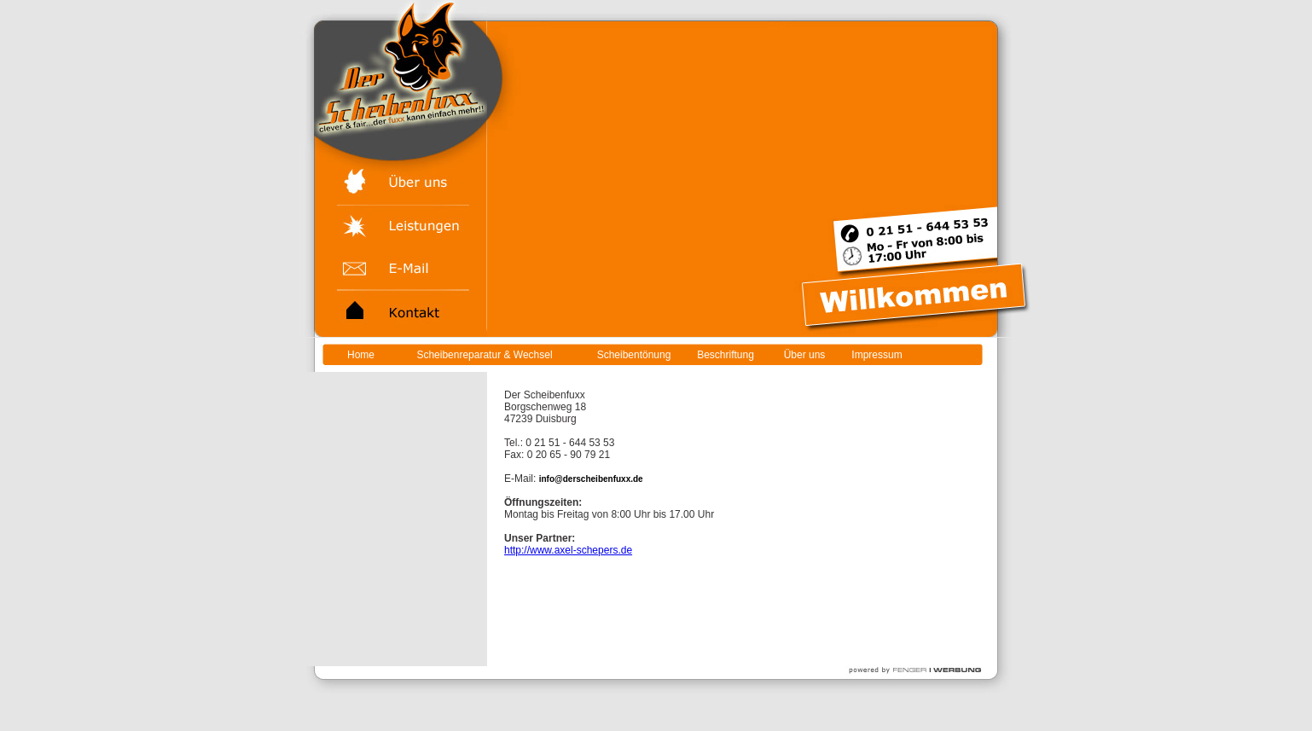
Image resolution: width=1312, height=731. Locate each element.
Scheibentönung (634, 355)
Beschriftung (725, 355)
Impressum (876, 355)
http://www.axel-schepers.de (568, 550)
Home (360, 355)
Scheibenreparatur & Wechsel (484, 355)
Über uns (805, 355)
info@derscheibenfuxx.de (591, 479)
